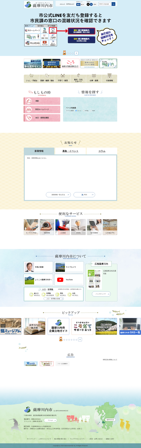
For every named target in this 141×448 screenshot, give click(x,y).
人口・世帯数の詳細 (53, 298)
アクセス (50, 420)
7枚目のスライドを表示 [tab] (76, 339)
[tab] (39, 151)
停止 (76, 53)
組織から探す (110, 439)
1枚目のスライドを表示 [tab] (63, 53)
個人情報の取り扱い (60, 439)
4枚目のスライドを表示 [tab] (72, 53)
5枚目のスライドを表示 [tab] (71, 339)
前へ (21, 327)
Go (113, 4)
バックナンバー (101, 294)
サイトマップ (31, 439)
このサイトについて (44, 439)
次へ (119, 327)
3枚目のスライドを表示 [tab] (70, 53)
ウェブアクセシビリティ (77, 439)
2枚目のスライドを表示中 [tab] (67, 52)
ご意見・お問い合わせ (96, 439)
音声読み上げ (70, 4)
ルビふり (62, 4)
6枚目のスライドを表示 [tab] (74, 339)
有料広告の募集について (110, 359)
